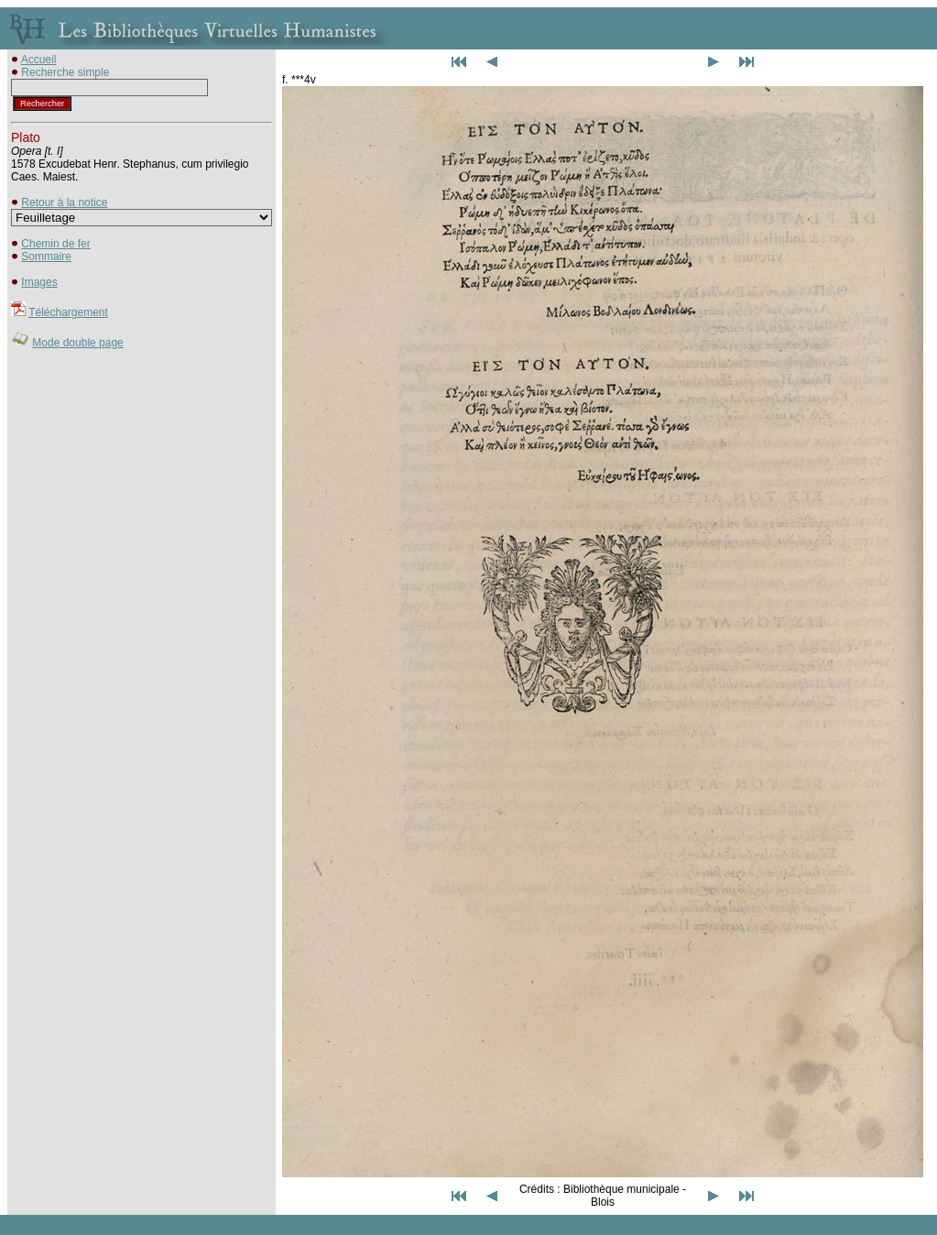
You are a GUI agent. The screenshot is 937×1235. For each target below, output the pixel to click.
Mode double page (77, 342)
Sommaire (46, 256)
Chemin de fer (55, 243)
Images (39, 282)
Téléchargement (68, 312)
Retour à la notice (64, 202)
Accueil (39, 59)
